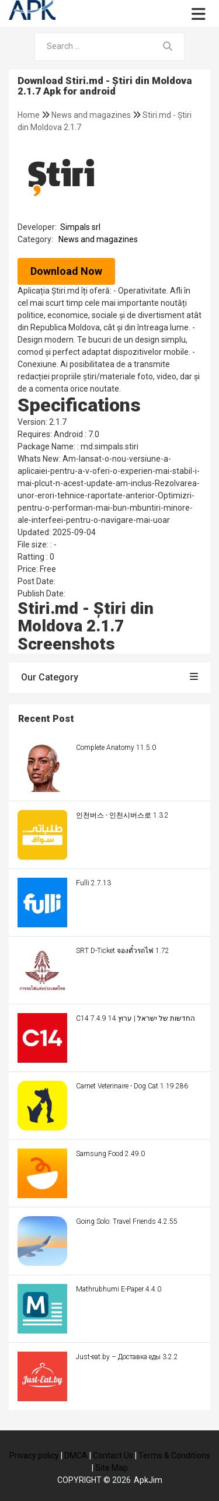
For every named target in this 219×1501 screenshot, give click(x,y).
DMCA (76, 1455)
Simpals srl (80, 227)
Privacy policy (34, 1455)
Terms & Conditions (174, 1455)
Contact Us (113, 1455)
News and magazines (92, 115)
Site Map (111, 1467)
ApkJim (148, 1480)
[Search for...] (93, 46)
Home (29, 115)
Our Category (109, 677)
